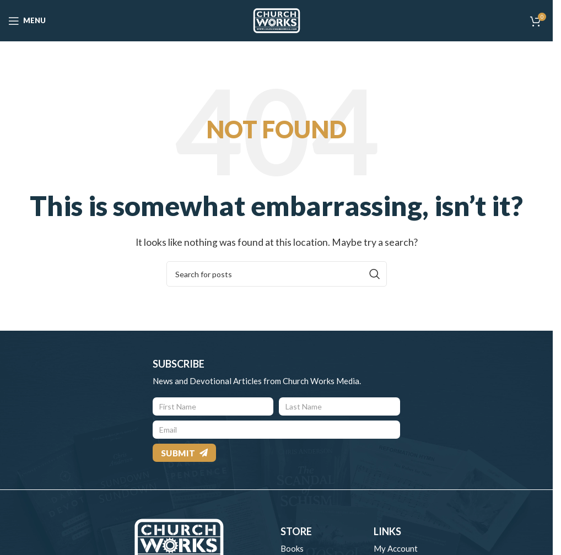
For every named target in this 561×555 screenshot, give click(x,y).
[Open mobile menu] (27, 21)
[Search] (276, 274)
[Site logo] (276, 19)
